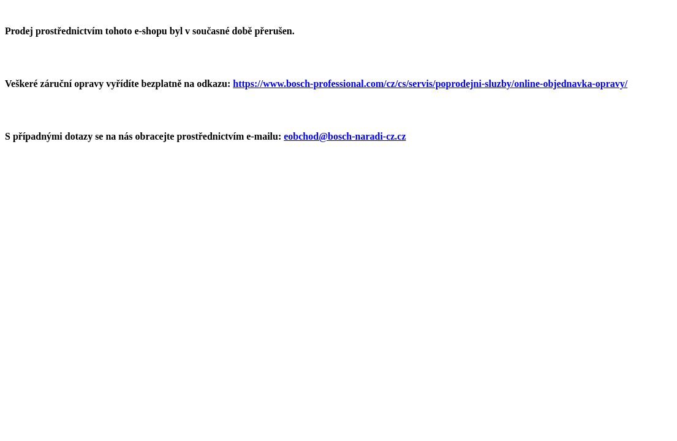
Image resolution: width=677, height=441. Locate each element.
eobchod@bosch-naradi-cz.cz (345, 136)
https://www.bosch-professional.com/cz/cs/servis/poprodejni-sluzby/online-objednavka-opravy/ (430, 83)
